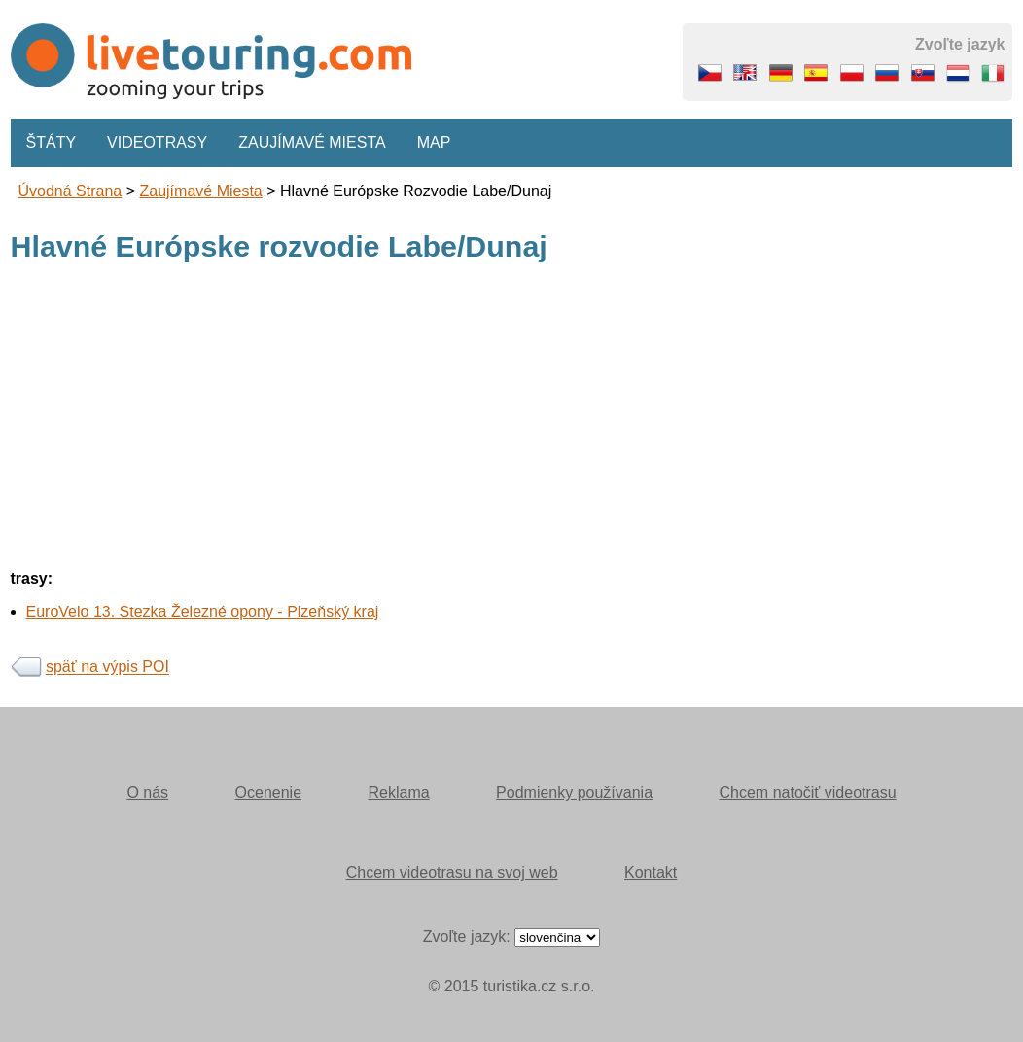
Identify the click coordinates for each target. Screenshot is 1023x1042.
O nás (147, 792)
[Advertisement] (512, 419)
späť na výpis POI (107, 667)
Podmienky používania (574, 792)
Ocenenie (268, 792)
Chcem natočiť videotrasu (808, 792)
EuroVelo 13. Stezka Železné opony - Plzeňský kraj (202, 612)
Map (434, 142)
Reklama (398, 792)
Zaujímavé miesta (311, 142)
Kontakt (650, 872)
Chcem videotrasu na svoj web (452, 872)
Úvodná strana (70, 191)
